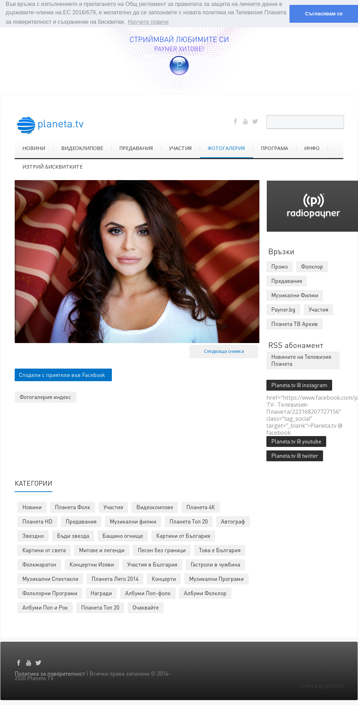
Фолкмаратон (39, 564)
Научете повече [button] (148, 22)
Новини (32, 506)
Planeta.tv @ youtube (296, 440)
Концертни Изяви (92, 564)
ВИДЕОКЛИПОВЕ (82, 147)
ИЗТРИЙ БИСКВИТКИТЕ (52, 166)
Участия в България (152, 564)
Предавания (81, 521)
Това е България (220, 549)
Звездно (33, 535)
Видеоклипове (154, 506)
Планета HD (37, 521)
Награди (101, 592)
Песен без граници (162, 549)
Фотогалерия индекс (45, 396)
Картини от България (183, 535)
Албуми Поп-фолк (148, 592)
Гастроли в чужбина (215, 564)
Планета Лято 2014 (115, 578)
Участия (113, 506)
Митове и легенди (101, 549)
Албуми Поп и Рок (45, 607)
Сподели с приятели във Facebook (62, 374)
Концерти (164, 578)
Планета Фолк (72, 506)
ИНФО (312, 147)
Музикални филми (133, 521)
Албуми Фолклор (205, 592)
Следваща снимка (224, 351)
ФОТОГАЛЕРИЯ (226, 147)
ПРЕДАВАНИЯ (136, 147)
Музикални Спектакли (50, 578)
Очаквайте (146, 607)
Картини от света (44, 549)
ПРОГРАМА (274, 147)
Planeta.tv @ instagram (299, 384)
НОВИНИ (33, 147)
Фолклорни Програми (49, 592)
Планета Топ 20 (189, 521)
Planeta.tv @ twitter (294, 455)
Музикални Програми (216, 578)
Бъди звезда (73, 535)
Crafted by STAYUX (321, 685)
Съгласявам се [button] (323, 13)
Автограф (233, 521)
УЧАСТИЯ (180, 147)
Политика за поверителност (50, 673)
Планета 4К (200, 506)
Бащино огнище (122, 535)
